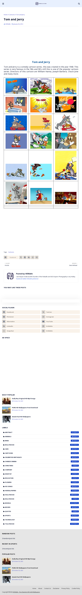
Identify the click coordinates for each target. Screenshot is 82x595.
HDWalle (8, 24)
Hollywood (42, 495)
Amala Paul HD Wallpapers (21, 417)
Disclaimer (56, 588)
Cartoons (12, 15)
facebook (19, 279)
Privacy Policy (66, 588)
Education (42, 478)
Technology (42, 520)
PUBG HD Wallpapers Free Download (25, 408)
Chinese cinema (42, 461)
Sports (42, 515)
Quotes (42, 511)
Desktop (42, 474)
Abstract (42, 432)
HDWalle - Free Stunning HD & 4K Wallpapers (26, 592)
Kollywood (42, 499)
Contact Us (47, 588)
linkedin (29, 279)
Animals (42, 436)
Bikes (42, 441)
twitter (25, 279)
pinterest (35, 279)
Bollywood (42, 445)
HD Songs (42, 486)
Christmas (42, 466)
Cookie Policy (76, 588)
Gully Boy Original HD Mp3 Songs (23, 398)
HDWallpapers (42, 491)
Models (42, 503)
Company (42, 470)
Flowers (42, 482)
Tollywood (42, 524)
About (40, 588)
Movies (42, 507)
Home (5, 15)
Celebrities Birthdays (42, 457)
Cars (42, 449)
